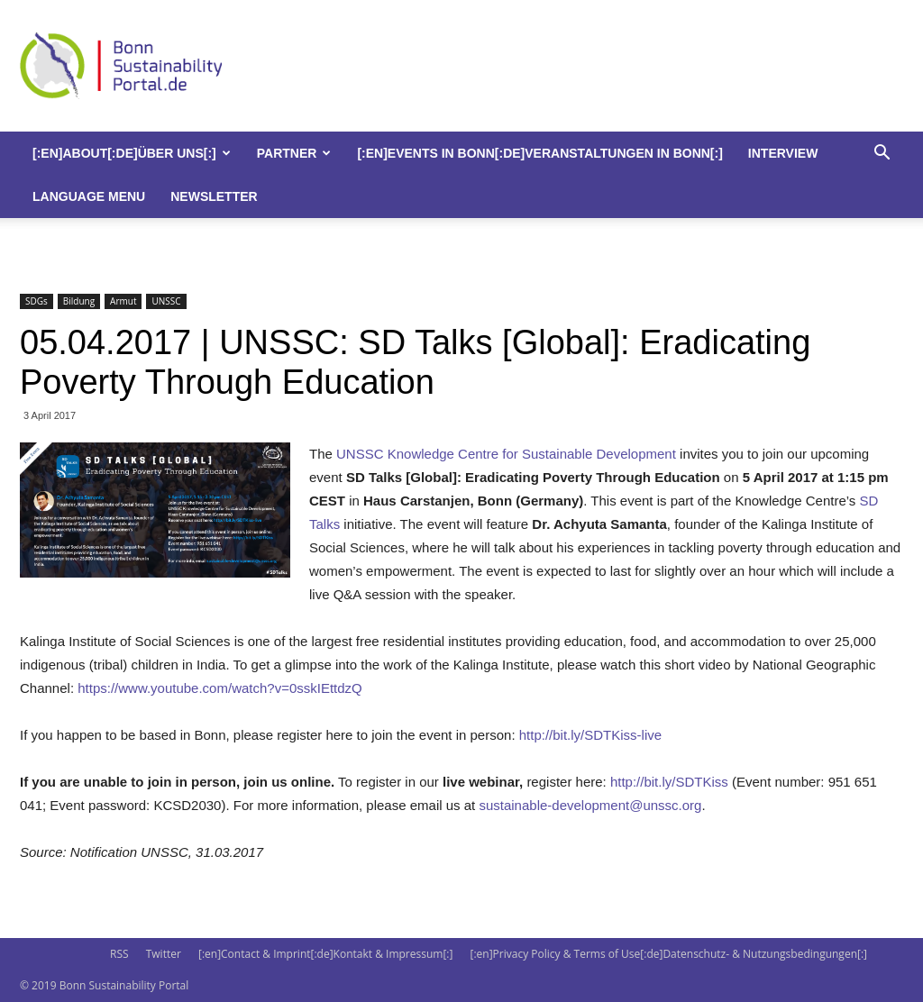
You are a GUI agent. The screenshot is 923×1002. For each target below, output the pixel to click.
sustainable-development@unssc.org (590, 805)
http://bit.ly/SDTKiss (669, 781)
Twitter (163, 953)
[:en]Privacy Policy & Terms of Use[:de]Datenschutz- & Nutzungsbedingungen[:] (669, 953)
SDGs (36, 301)
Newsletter (213, 196)
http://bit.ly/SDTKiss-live (590, 734)
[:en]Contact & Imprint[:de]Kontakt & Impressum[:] (325, 953)
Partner (294, 153)
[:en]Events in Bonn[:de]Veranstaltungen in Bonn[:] (539, 153)
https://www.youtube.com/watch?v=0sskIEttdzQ (220, 688)
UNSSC (165, 301)
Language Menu (88, 196)
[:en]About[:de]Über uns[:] (131, 153)
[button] (881, 154)
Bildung (79, 301)
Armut (123, 301)
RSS (119, 953)
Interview (783, 153)
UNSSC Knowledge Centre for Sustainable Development (506, 453)
